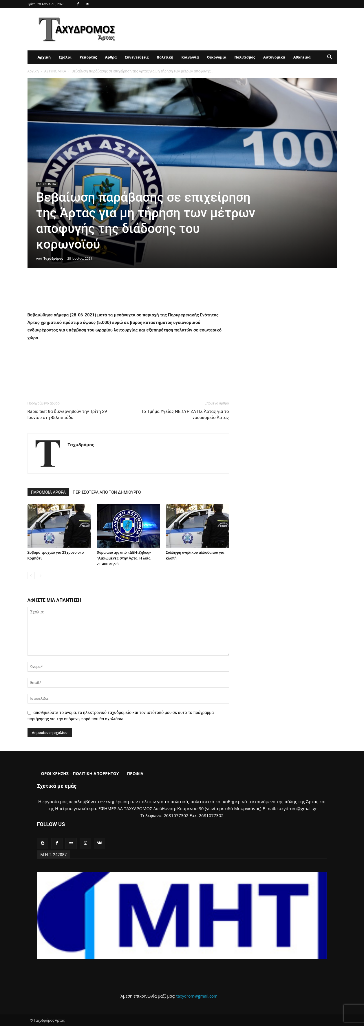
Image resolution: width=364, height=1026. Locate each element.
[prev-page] (31, 575)
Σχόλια (65, 57)
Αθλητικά (302, 57)
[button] (330, 58)
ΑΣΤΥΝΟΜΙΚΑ (55, 71)
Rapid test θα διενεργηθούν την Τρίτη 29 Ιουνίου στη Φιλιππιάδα (67, 414)
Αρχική (44, 57)
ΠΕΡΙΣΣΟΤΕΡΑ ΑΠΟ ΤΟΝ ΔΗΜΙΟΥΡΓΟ (107, 492)
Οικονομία (216, 57)
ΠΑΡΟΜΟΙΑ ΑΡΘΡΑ (48, 492)
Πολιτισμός (245, 57)
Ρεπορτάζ (88, 57)
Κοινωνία (190, 57)
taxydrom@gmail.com (197, 996)
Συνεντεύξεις (137, 57)
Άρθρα (111, 57)
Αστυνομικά (274, 57)
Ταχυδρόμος (53, 258)
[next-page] (40, 575)
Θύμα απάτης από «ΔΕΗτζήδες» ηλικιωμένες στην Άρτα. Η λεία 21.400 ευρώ (124, 558)
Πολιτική (165, 57)
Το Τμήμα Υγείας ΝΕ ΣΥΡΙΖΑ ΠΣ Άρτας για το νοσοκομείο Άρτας (185, 414)
